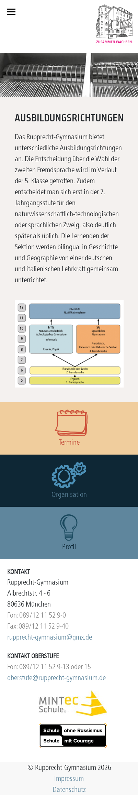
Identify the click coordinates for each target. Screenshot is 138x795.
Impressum (69, 778)
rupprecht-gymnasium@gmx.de (49, 637)
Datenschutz (69, 789)
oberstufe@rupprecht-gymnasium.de (56, 677)
